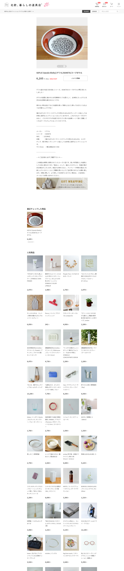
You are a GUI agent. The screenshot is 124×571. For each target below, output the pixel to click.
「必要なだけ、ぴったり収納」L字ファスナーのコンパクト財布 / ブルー (53, 387)
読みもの (104, 6)
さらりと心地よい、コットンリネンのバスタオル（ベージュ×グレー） (71, 523)
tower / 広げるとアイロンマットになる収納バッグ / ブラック (34, 555)
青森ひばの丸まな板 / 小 (88, 454)
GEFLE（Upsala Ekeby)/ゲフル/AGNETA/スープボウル (34, 232)
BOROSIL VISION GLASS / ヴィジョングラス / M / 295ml (88, 488)
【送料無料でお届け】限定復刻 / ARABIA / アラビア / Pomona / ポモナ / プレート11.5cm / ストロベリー (53, 422)
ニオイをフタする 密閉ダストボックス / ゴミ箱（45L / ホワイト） (53, 488)
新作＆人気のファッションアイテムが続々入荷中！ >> (19, 11)
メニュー (119, 6)
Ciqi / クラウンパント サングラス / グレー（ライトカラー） (70, 387)
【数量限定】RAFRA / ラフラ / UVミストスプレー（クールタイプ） (88, 350)
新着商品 (97, 6)
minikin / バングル (51, 553)
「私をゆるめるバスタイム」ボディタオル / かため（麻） (53, 523)
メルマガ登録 (75, 78)
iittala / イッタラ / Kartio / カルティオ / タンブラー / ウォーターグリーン (35, 419)
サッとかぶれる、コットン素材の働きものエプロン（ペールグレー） (34, 315)
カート (111, 6)
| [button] (60, 66)
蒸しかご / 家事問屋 (33, 454)
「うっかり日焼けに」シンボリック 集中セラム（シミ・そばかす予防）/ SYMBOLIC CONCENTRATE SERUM (71, 352)
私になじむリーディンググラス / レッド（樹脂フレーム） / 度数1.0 (88, 555)
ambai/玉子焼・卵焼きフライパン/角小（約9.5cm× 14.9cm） (71, 456)
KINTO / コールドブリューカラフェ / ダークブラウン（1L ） (70, 488)
